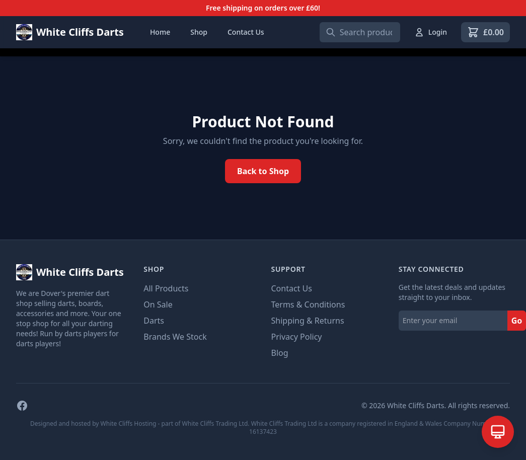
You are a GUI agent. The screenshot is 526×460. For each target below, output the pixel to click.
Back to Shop (263, 171)
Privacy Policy (296, 336)
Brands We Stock (174, 336)
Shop (198, 32)
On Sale (157, 304)
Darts (153, 320)
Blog (279, 352)
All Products (165, 288)
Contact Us (246, 32)
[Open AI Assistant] (498, 432)
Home (160, 32)
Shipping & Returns (307, 320)
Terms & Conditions (308, 304)
